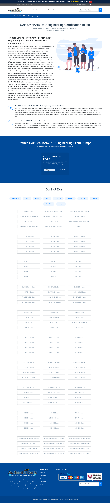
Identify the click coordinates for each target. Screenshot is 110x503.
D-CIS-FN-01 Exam (54, 377)
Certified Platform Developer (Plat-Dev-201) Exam (80, 211)
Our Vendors (37, 10)
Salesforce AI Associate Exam (29, 216)
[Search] (89, 10)
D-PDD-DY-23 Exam (28, 362)
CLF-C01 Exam (54, 312)
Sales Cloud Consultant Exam (28, 226)
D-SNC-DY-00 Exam (54, 362)
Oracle (95, 198)
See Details (62, 169)
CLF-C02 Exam (54, 327)
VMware (70, 198)
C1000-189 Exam (28, 252)
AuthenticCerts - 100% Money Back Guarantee (30, 121)
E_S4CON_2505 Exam (28, 302)
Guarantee (43, 475)
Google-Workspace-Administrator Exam (29, 453)
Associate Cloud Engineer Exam (79, 448)
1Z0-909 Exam (28, 393)
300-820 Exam (54, 262)
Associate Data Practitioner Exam (29, 438)
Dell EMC (82, 198)
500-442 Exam (54, 272)
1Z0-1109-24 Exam (54, 403)
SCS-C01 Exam (28, 317)
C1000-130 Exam (79, 252)
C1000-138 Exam (28, 246)
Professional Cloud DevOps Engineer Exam (54, 453)
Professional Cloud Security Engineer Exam (54, 438)
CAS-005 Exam (54, 423)
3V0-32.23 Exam (79, 347)
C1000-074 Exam (54, 252)
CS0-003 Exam (28, 418)
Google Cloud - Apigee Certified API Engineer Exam (80, 453)
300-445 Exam (28, 277)
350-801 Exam (54, 277)
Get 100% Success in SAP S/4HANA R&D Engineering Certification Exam (39, 106)
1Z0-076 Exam (28, 398)
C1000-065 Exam (28, 236)
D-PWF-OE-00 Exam (79, 377)
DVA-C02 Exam (28, 327)
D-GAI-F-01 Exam (29, 367)
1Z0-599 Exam (79, 393)
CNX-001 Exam (54, 428)
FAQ (41, 478)
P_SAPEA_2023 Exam (28, 297)
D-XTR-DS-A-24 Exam (28, 377)
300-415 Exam (54, 267)
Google (61, 204)
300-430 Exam (79, 262)
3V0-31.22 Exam (29, 352)
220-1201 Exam (79, 423)
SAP (15, 16)
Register (82, 5)
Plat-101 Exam (54, 221)
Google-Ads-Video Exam (28, 443)
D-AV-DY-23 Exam (79, 367)
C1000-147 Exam (54, 236)
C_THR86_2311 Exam (54, 302)
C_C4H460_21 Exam (79, 292)
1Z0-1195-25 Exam (54, 398)
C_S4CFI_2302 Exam (54, 287)
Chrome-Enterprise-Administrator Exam (80, 438)
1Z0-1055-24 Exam (54, 388)
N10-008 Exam (28, 423)
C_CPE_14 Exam (29, 292)
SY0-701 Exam (79, 418)
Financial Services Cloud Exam (54, 226)
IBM (27, 198)
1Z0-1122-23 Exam (79, 398)
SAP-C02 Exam (79, 327)
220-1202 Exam (79, 428)
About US (46, 10)
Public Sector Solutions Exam (54, 211)
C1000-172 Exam (54, 241)
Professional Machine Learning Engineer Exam (54, 443)
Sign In (73, 5)
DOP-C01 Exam (54, 317)
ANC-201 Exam (28, 221)
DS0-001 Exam (28, 428)
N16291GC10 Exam (79, 388)
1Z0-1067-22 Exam (28, 388)
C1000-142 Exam (79, 241)
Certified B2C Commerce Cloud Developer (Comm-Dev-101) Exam (54, 216)
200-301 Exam (79, 277)
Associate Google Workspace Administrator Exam (54, 448)
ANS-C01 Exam (79, 312)
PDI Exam (79, 226)
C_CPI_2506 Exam (79, 287)
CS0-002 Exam (28, 413)
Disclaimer (43, 481)
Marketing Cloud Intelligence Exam (79, 221)
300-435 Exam (28, 272)
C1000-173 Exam (28, 241)
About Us (42, 472)
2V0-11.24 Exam (54, 337)
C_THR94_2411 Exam (28, 287)
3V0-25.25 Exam (54, 347)
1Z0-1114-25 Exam (28, 403)
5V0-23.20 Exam (29, 342)
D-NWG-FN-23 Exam (79, 362)
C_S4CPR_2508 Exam (79, 297)
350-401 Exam (79, 272)
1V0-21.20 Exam (29, 337)
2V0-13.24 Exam (79, 342)
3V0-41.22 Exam (79, 337)
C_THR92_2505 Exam (79, 302)
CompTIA (48, 204)
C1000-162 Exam (54, 246)
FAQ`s (54, 10)
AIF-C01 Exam (54, 322)
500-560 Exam (28, 262)
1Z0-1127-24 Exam (79, 403)
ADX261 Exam (28, 211)
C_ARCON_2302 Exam (54, 297)
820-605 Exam (28, 267)
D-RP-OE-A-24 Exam (79, 372)
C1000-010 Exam (79, 236)
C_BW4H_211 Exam (54, 292)
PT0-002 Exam (54, 413)
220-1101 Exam (54, 418)
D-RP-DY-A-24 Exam (29, 372)
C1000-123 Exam (79, 246)
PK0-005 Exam (79, 413)
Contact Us (43, 485)
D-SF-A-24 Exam (54, 372)
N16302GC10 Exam (54, 393)
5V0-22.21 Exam (29, 347)
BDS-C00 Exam (79, 317)
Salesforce (15, 198)
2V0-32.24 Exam (79, 352)
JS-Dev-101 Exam (79, 216)
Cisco (37, 198)
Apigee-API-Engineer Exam (29, 448)
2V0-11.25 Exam (54, 352)
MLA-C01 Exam (28, 312)
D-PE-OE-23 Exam (54, 367)
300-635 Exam (79, 267)
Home (29, 10)
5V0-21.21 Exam (54, 342)
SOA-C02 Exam (28, 322)
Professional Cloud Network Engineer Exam (80, 443)
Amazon (58, 198)
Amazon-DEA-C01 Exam (79, 322)
